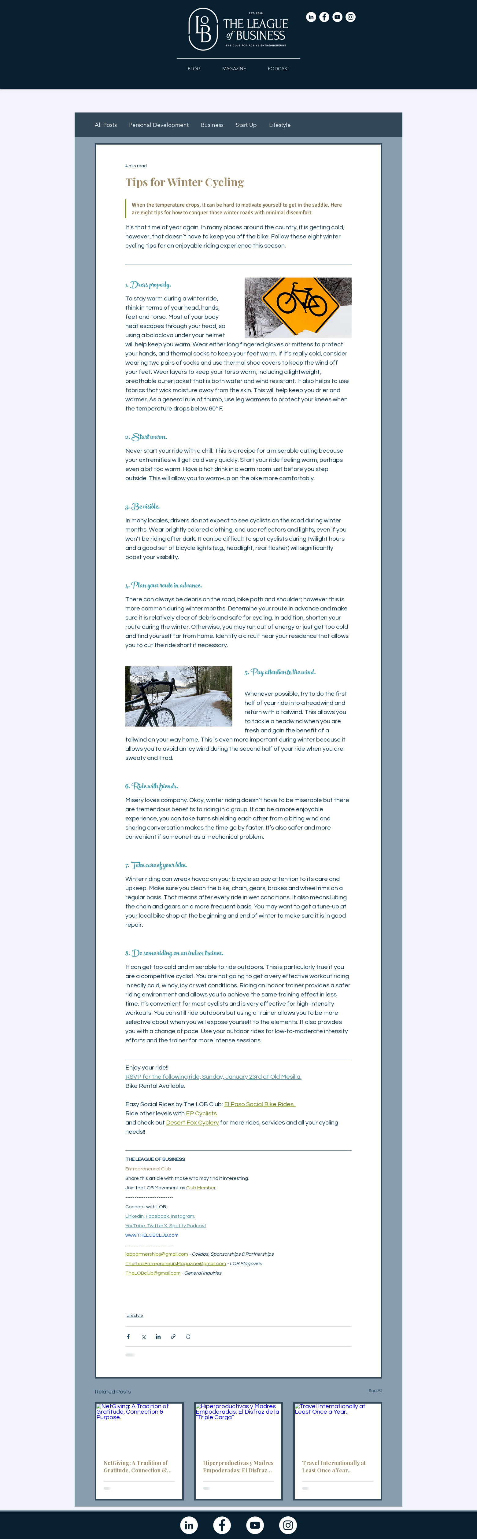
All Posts (106, 124)
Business (212, 124)
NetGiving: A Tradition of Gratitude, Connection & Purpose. (136, 1466)
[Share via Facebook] (128, 1336)
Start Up (246, 124)
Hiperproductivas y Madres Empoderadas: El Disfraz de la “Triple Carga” (238, 1466)
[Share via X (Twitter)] (143, 1336)
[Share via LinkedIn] (158, 1336)
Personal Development (159, 124)
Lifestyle (280, 124)
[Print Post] (188, 1336)
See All (375, 1391)
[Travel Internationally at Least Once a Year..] (338, 1428)
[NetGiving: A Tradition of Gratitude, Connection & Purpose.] (139, 1428)
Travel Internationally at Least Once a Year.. (334, 1466)
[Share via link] (173, 1336)
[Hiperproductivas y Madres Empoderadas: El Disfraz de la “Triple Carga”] (239, 1428)
